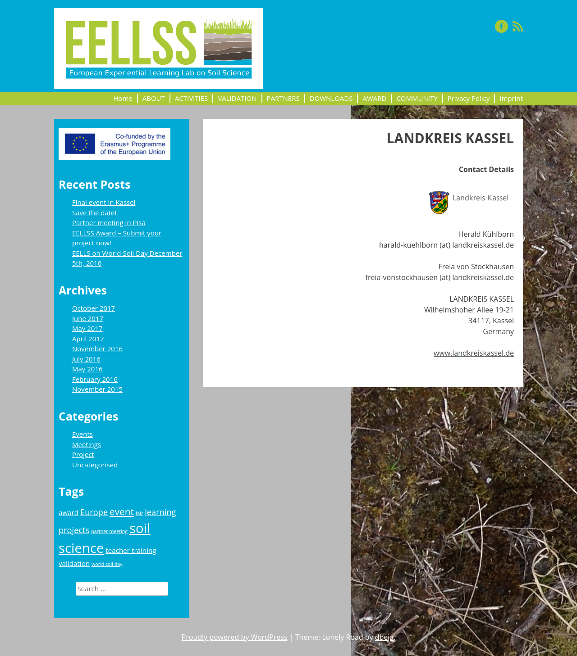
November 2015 (97, 389)
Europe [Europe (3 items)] (94, 512)
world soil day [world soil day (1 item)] (107, 564)
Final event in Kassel (103, 202)
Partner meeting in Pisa (109, 222)
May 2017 (87, 328)
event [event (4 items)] (122, 511)
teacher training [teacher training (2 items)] (130, 550)
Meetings (86, 444)
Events (82, 434)
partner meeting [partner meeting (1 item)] (109, 531)
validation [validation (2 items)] (74, 563)
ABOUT (153, 98)
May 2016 (87, 368)
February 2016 (95, 379)
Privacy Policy (469, 98)
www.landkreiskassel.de (474, 353)
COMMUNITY (416, 98)
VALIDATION (237, 98)
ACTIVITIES (191, 98)
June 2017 (87, 318)
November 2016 (97, 348)
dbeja (384, 637)
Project (83, 454)
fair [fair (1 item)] (139, 513)
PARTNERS (283, 98)
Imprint (511, 98)
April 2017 (88, 338)
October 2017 (93, 307)
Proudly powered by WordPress (235, 637)
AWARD (374, 98)
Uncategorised (95, 464)
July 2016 (86, 358)
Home (122, 98)
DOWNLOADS (331, 98)
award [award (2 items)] (68, 512)
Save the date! (94, 212)
